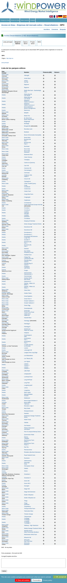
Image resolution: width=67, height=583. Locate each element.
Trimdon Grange (28, 514)
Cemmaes (27, 172)
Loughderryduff (28, 385)
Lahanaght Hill (28, 350)
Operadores (25, 42)
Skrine (26, 471)
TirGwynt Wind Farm (29, 508)
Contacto (33, 20)
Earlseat (26, 248)
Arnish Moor (27, 78)
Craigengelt (27, 197)
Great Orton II (27, 298)
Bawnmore (27, 110)
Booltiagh (26, 123)
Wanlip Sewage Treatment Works (33, 528)
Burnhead (26, 146)
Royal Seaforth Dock (29, 455)
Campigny (27, 159)
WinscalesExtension (27, 543)
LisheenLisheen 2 (26, 367)
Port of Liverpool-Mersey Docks (32, 431)
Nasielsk (26, 413)
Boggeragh (27, 121)
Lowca (26, 387)
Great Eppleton (28, 296)
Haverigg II (27, 323)
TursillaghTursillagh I (27, 519)
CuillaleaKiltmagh (26, 212)
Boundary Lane (28, 129)
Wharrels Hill (27, 537)
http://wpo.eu (9, 58)
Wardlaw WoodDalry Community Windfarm (31, 531)
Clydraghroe (27, 181)
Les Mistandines (28, 355)
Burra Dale (27, 149)
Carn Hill (26, 165)
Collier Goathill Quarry (30, 183)
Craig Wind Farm (28, 194)
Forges (26, 270)
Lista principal (7, 42)
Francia (4, 125)
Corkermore (27, 188)
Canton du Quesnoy (29, 162)
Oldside (26, 422)
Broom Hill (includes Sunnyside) (32, 135)
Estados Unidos (6, 292)
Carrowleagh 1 (28, 170)
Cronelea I (27, 208)
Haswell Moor (27, 317)
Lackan (26, 348)
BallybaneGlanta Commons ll (29, 104)
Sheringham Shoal (29, 466)
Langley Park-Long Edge (30, 352)
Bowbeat (26, 132)
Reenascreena (28, 449)
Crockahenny (27, 202)
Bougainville (27, 126)
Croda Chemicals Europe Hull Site (33, 204)
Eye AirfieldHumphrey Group (28, 251)
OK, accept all (60, 577)
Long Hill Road (28, 379)
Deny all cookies (22, 580)
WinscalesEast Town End (28, 540)
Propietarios (32, 42)
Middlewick (27, 398)
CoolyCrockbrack (27, 186)
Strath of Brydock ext (29, 497)
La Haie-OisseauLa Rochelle (28, 345)
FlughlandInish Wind (27, 267)
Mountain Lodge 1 (29, 406)
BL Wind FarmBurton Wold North (29, 118)
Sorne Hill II (27, 483)
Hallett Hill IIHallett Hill (27, 314)
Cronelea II (27, 210)
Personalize (36, 580)
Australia (4, 175)
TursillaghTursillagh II (27, 522)
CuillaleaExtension (26, 215)
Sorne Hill (26, 481)
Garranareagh (28, 276)
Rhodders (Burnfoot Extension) (32, 452)
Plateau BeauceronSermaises (29, 428)
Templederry (27, 506)
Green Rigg (27, 305)
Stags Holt (27, 489)
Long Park (27, 382)
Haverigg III (27, 326)
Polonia (4, 412)
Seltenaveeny (27, 460)
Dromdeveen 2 (28, 234)
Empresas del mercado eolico (29, 25)
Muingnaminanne (28, 411)
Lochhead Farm (28, 376)
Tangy (25, 500)
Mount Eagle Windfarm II (30, 400)
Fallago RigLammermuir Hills (28, 257)
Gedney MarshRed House (28, 278)
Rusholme (27, 458)
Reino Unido (5, 74)
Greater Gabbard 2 (29, 303)
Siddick (26, 468)
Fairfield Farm (28, 254)
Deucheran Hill (28, 227)
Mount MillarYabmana (27, 403)
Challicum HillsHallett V (28, 175)
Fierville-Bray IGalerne (28, 261)
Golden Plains (28, 293)
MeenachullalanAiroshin (28, 395)
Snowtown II (27, 478)
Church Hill (27, 179)
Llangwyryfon (27, 373)
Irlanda (4, 95)
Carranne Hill (27, 168)
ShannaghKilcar (27, 463)
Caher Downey (28, 157)
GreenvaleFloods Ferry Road (29, 311)
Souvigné (26, 486)
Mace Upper (27, 392)
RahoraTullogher (26, 437)
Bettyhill (26, 112)
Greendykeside (28, 308)
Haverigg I (27, 320)
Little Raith (27, 371)
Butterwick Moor (28, 154)
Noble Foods (27, 419)
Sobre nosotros (25, 20)
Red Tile (26, 447)
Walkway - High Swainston (31, 525)
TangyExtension (26, 503)
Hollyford (26, 332)
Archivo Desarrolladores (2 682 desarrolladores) (21, 35)
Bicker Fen (27, 115)
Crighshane (27, 200)
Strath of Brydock (28, 494)
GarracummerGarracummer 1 (28, 273)
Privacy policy (47, 580)
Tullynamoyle (27, 516)
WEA (39, 42)
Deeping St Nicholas (29, 221)
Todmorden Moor (28, 511)
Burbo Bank (27, 137)
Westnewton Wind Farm (30, 534)
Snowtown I (27, 474)
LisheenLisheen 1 (26, 364)
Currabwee (27, 218)
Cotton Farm (27, 191)
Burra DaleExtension (27, 151)
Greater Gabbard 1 (29, 301)
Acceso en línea (15, 20)
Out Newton (27, 425)
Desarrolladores (51, 25)
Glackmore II (27, 281)
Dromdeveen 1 (28, 232)
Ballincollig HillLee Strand (28, 95)
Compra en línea (5, 20)
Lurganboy (27, 390)
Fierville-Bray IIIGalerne (28, 264)
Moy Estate (27, 408)
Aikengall (26, 75)
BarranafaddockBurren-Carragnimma (29, 107)
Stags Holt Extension (29, 492)
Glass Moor (27, 290)
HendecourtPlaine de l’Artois (28, 329)
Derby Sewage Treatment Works (32, 224)
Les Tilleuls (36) (28, 358)
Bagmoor (26, 84)
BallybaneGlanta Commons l (29, 101)
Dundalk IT (27, 240)
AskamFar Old (26, 81)
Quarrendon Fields (29, 434)
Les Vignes (27, 361)
